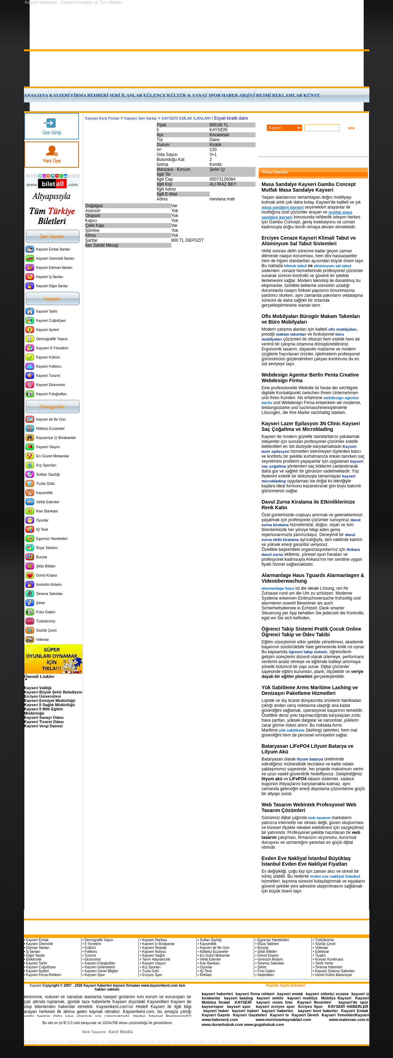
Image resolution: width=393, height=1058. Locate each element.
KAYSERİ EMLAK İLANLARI (185, 118)
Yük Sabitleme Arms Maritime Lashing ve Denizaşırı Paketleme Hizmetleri (310, 690)
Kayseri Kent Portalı (102, 118)
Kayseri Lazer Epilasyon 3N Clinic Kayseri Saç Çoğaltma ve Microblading (311, 426)
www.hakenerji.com (220, 1019)
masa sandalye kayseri (282, 207)
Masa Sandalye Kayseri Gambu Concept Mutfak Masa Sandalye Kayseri (309, 187)
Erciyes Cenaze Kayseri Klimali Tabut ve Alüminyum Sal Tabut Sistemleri (309, 240)
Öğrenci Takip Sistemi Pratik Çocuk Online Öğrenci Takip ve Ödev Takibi (311, 631)
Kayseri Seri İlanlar (140, 118)
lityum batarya (310, 759)
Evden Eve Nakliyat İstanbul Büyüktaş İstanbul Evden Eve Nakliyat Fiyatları (306, 861)
